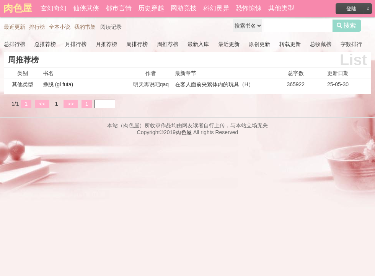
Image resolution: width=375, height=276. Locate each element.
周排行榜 (137, 44)
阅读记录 (111, 27)
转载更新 (290, 44)
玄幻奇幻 (54, 8)
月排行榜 (75, 44)
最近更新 (14, 27)
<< (42, 104)
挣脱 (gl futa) (58, 84)
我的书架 (85, 27)
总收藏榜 (320, 44)
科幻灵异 (216, 8)
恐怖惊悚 (249, 8)
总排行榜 (14, 44)
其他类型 (281, 8)
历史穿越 (151, 8)
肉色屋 (184, 132)
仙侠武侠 (86, 8)
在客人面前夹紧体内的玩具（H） (214, 84)
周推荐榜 (167, 44)
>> (70, 104)
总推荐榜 (45, 44)
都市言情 (119, 8)
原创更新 (259, 44)
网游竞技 (184, 8)
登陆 (351, 9)
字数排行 (351, 44)
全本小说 (59, 27)
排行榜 (37, 27)
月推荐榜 (106, 44)
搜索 (347, 26)
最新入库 (198, 44)
